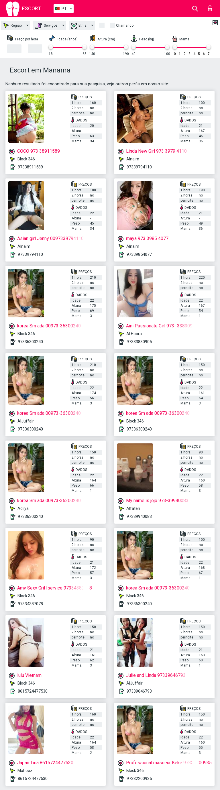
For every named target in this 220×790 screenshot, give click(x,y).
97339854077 (139, 254)
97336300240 (30, 341)
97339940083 (139, 516)
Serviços (46, 26)
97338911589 (30, 167)
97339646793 (139, 691)
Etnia (79, 26)
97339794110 (139, 167)
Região (12, 25)
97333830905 (139, 341)
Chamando (124, 25)
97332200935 (139, 778)
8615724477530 (33, 691)
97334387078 (30, 603)
